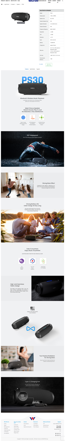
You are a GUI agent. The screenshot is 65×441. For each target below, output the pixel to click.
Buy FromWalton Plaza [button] (48, 64)
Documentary (45, 427)
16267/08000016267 (57, 423)
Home (5, 423)
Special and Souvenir (27, 427)
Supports (38, 69)
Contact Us (16, 424)
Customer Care (16, 429)
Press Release (36, 427)
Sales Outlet (16, 426)
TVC (44, 423)
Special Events (46, 425)
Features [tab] (27, 69)
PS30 (23, 4)
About (5, 425)
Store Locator (16, 428)
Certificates (6, 431)
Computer (13, 4)
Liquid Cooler (6, 4)
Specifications (32, 69)
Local (25, 425)
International (26, 423)
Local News (35, 423)
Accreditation (6, 433)
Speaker (18, 4)
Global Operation (7, 430)
